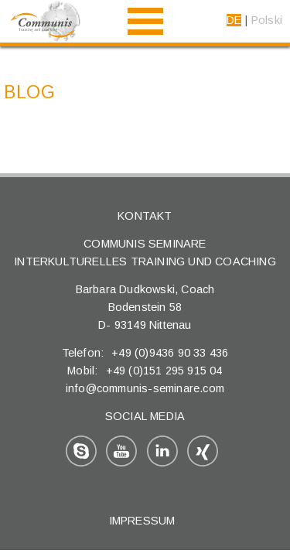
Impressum (142, 520)
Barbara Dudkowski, (129, 289)
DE (234, 20)
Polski (266, 20)
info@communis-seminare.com (145, 388)
